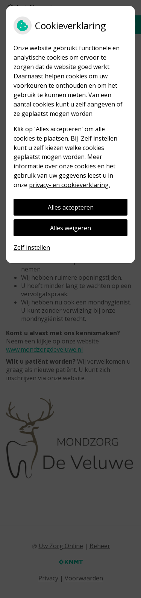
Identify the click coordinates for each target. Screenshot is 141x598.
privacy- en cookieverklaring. (69, 185)
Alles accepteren (71, 207)
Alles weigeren (70, 228)
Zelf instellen (32, 247)
